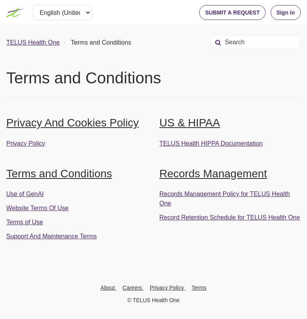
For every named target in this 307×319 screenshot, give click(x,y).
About (108, 288)
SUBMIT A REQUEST (232, 12)
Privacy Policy (25, 143)
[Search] (256, 42)
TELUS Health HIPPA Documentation (211, 143)
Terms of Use (24, 222)
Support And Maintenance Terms (51, 236)
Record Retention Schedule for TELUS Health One (229, 217)
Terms (199, 288)
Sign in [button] (286, 12)
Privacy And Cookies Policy (72, 123)
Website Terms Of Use (37, 208)
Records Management (213, 174)
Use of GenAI (25, 194)
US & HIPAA (189, 123)
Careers (133, 288)
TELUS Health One (33, 42)
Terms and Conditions (59, 174)
